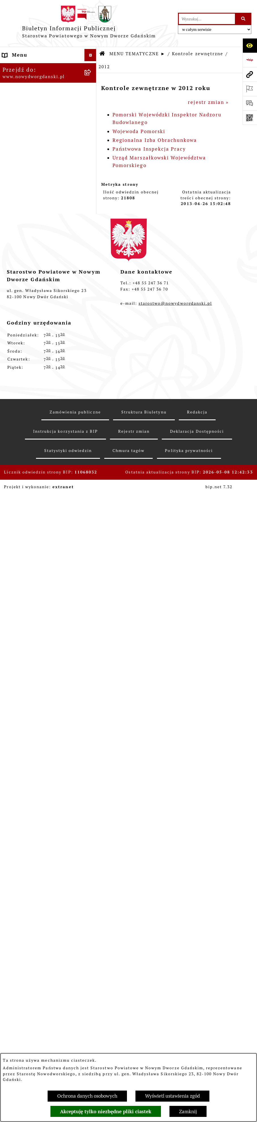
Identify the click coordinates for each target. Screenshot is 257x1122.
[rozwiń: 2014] (91, 615)
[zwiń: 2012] (91, 646)
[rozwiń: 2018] (91, 552)
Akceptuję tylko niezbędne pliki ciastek (105, 1111)
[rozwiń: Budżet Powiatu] (91, 113)
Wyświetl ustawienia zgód (172, 1096)
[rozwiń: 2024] (91, 458)
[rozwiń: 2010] (91, 800)
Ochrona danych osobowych (87, 1096)
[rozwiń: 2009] (91, 816)
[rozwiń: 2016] (91, 584)
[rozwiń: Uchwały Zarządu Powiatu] (91, 176)
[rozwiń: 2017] (91, 568)
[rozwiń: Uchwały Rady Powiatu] (91, 161)
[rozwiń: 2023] (91, 473)
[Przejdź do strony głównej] (89, 23)
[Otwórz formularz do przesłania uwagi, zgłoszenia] (250, 103)
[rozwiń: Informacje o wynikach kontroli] (91, 847)
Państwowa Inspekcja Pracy (149, 149)
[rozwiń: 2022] (91, 489)
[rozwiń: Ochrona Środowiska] (91, 379)
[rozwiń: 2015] (91, 599)
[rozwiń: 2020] (91, 521)
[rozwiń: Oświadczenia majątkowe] (91, 223)
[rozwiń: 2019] (91, 536)
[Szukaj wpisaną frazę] (243, 19)
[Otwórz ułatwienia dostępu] (250, 45)
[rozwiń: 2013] (91, 631)
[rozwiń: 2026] (91, 426)
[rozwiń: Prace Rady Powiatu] (91, 145)
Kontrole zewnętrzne (197, 53)
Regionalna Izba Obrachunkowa (154, 140)
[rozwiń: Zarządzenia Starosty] (91, 192)
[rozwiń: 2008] (91, 831)
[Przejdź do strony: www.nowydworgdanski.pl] (250, 74)
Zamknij (188, 1111)
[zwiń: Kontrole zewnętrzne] (91, 411)
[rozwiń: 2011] (91, 784)
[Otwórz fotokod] (250, 117)
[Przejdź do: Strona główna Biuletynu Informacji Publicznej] (102, 54)
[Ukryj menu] (90, 55)
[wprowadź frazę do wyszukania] (207, 19)
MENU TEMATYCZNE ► (137, 53)
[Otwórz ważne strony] (250, 89)
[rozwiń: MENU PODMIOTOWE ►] (91, 67)
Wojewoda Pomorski (138, 131)
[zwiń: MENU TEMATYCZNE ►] (91, 81)
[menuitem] (48, 68)
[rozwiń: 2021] (91, 505)
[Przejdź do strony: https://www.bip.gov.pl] (250, 60)
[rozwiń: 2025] (91, 442)
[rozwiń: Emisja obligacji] (91, 129)
